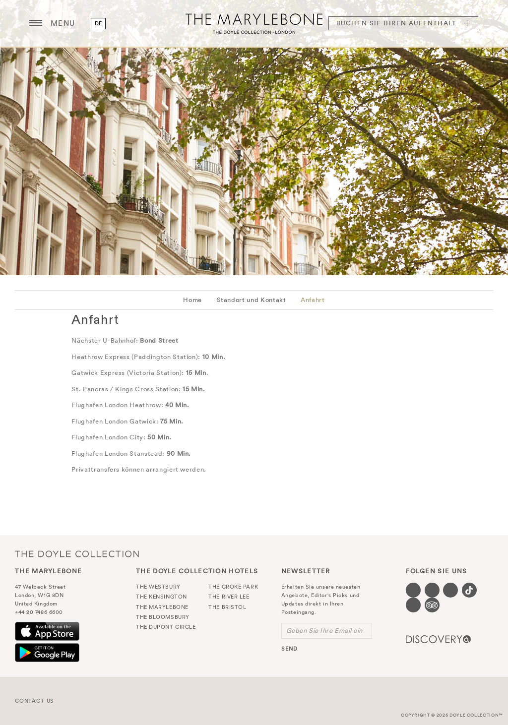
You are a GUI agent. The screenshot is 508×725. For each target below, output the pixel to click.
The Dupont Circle (165, 627)
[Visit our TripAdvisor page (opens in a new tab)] (432, 605)
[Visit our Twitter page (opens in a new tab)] (432, 590)
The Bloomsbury (163, 617)
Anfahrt (313, 300)
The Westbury (158, 587)
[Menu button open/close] (36, 23)
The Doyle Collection (77, 553)
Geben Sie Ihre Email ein (324, 630)
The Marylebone (254, 23)
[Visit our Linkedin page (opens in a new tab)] (413, 605)
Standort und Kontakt (251, 300)
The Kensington (161, 597)
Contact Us (34, 701)
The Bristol (227, 607)
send (289, 649)
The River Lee (228, 597)
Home (192, 300)
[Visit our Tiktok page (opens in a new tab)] (469, 590)
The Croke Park (233, 587)
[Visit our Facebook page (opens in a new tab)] (413, 590)
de (98, 23)
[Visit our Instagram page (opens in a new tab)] (450, 590)
